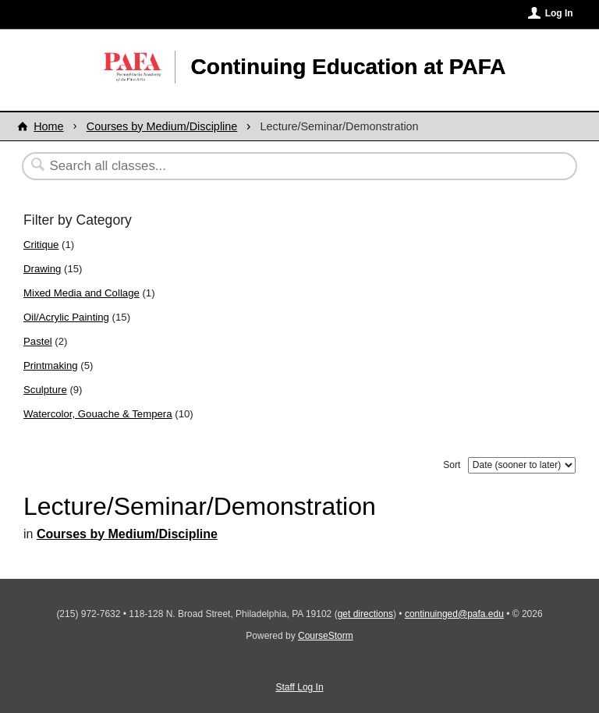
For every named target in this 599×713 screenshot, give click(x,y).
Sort (451, 464)
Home (48, 126)
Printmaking (50, 365)
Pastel (37, 341)
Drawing (42, 269)
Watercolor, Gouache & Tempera (97, 414)
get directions (365, 613)
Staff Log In (299, 687)
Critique (40, 244)
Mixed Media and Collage (81, 293)
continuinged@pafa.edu (454, 613)
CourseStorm (325, 635)
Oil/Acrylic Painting (66, 317)
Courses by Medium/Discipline (162, 126)
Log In (559, 13)
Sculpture (45, 390)
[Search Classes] (261, 166)
